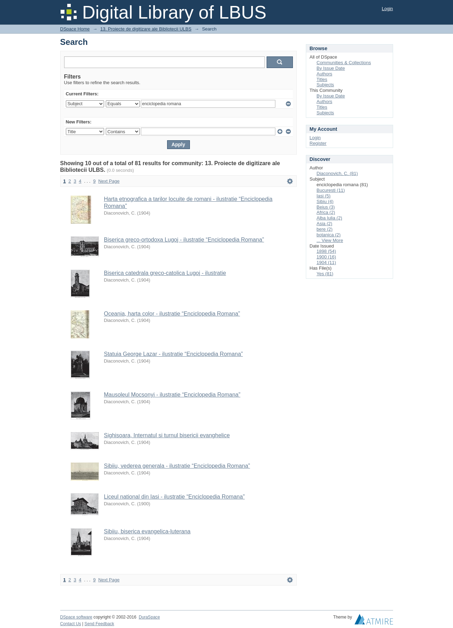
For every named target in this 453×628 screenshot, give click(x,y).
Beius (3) (326, 207)
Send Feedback (99, 623)
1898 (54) (326, 251)
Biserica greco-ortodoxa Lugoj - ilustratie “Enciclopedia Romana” (184, 240)
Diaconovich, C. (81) (337, 173)
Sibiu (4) (325, 201)
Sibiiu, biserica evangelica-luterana (147, 531)
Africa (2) (326, 212)
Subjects (325, 84)
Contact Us (70, 623)
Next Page (108, 181)
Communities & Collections (344, 62)
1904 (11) (326, 262)
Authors (324, 73)
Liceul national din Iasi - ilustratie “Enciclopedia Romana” (174, 497)
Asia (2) (324, 223)
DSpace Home (75, 29)
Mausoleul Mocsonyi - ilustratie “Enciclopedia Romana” (172, 395)
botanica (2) (329, 234)
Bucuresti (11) (331, 190)
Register (318, 143)
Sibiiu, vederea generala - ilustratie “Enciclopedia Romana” (177, 466)
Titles (322, 79)
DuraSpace (149, 617)
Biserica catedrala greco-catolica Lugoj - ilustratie (165, 273)
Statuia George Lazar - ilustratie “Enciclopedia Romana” (173, 354)
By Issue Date (331, 68)
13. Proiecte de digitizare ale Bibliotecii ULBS (145, 29)
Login (387, 8)
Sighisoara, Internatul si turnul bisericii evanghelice (167, 435)
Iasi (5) (324, 195)
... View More (330, 240)
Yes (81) (325, 273)
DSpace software (76, 617)
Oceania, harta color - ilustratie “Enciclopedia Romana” (172, 314)
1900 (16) (326, 256)
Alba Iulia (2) (329, 218)
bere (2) (325, 229)
